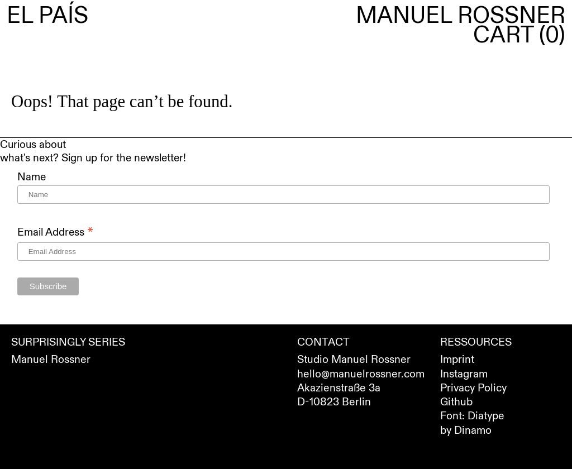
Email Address (55, 232)
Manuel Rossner (460, 16)
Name (31, 177)
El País (47, 16)
